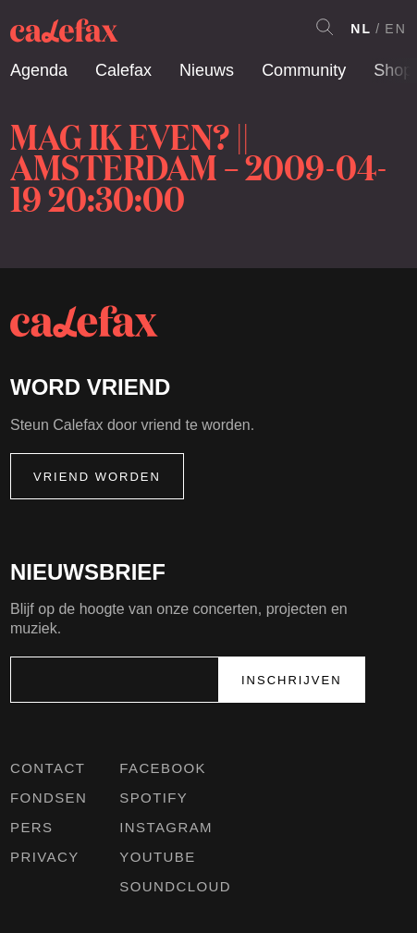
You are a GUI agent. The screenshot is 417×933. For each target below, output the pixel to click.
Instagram (166, 827)
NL (361, 28)
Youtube (157, 857)
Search (324, 26)
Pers (32, 827)
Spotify (153, 797)
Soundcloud (175, 886)
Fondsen (48, 797)
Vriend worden (97, 477)
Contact (47, 768)
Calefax (123, 70)
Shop (393, 70)
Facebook (162, 768)
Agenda (38, 70)
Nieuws (206, 70)
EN (396, 28)
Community (304, 70)
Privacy (45, 857)
